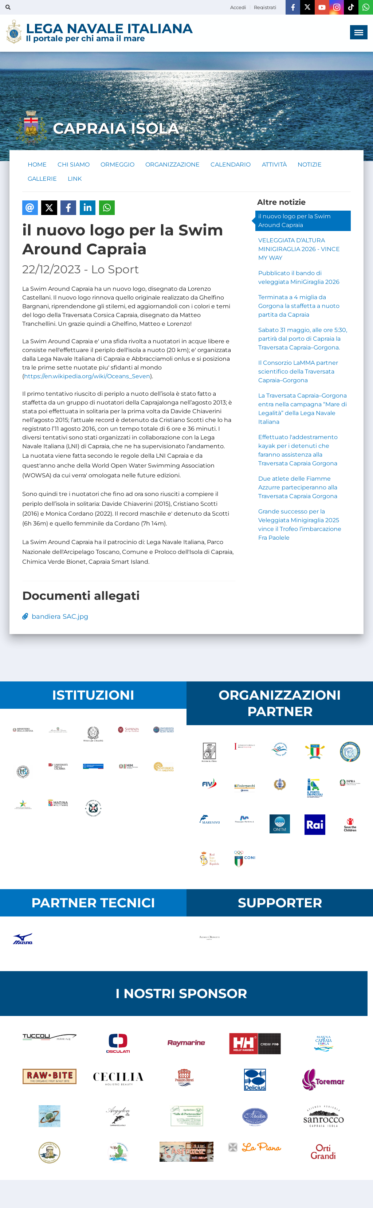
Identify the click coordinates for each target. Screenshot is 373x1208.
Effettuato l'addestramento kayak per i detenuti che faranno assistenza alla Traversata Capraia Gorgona (298, 451)
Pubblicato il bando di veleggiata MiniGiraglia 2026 (298, 278)
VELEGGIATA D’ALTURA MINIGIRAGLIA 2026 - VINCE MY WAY (299, 250)
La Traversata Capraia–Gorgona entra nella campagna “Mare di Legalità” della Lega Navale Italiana (302, 409)
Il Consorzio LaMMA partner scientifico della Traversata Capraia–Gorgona (298, 372)
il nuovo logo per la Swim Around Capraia (294, 221)
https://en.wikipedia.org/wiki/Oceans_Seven (87, 377)
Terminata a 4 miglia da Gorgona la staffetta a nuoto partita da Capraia (298, 306)
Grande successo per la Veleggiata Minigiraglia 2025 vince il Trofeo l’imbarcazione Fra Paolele (299, 525)
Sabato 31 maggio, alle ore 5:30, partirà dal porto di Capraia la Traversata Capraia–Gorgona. (302, 339)
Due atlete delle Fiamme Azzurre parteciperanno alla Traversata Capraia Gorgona (297, 488)
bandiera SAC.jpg (55, 617)
